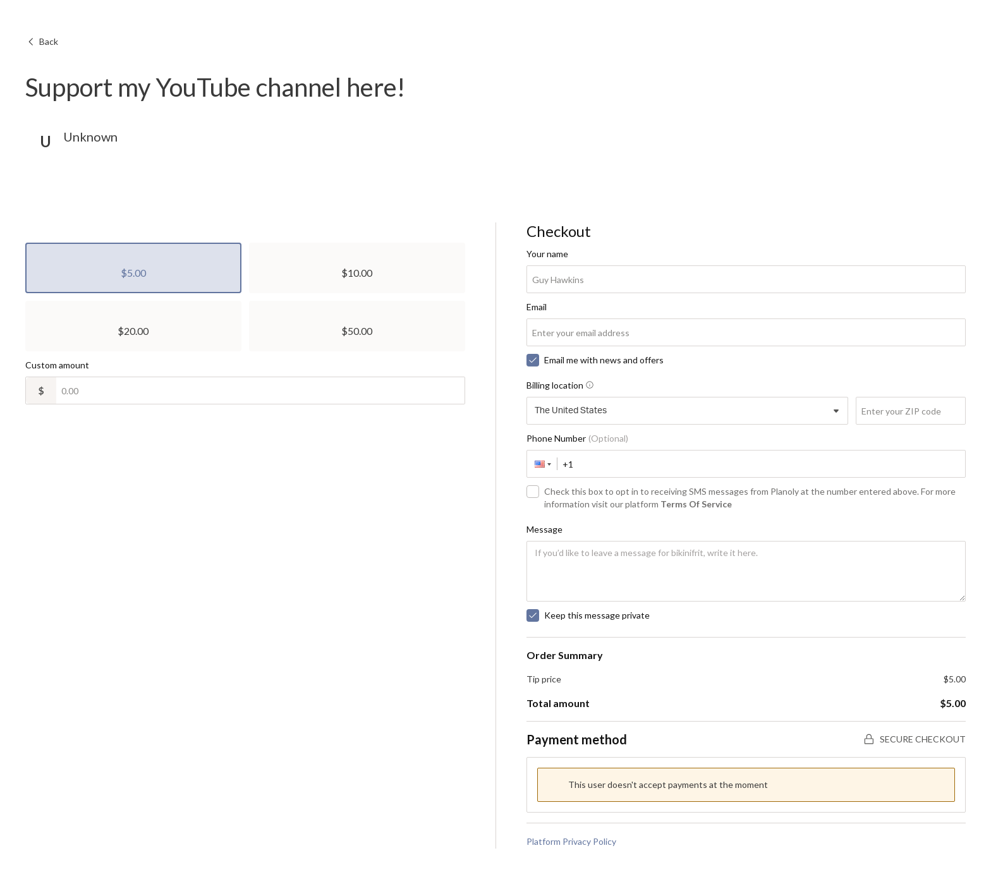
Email (536, 306)
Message (544, 529)
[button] (542, 463)
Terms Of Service (696, 504)
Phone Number (577, 438)
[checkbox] (532, 360)
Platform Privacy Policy (571, 841)
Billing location (559, 385)
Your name (547, 253)
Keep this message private (597, 615)
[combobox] (687, 411)
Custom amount (57, 365)
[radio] (133, 268)
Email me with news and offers (604, 359)
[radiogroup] (245, 297)
